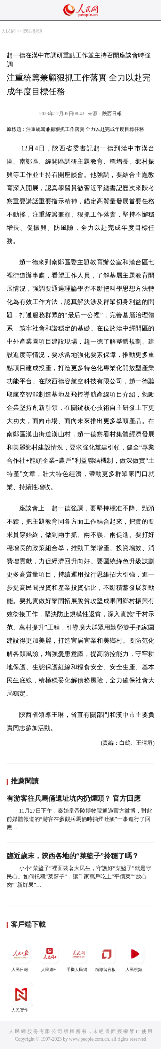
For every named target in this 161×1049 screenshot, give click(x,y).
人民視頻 (135, 957)
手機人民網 (78, 957)
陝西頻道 (33, 31)
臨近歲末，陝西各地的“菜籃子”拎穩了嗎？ (73, 856)
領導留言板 (106, 957)
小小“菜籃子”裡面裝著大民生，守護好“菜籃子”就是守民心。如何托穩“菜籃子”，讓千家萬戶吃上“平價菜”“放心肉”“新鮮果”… (79, 876)
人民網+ (49, 957)
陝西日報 (112, 113)
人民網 (8, 31)
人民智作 (21, 997)
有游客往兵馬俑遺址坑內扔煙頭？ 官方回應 (73, 798)
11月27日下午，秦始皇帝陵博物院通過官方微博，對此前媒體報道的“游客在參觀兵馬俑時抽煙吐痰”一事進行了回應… (79, 819)
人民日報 (21, 957)
